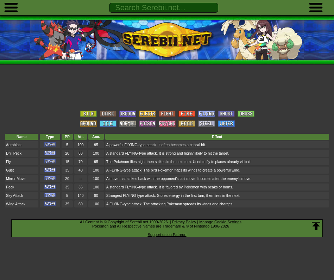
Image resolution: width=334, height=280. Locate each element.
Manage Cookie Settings (220, 222)
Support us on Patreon (166, 234)
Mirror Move (16, 179)
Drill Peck (13, 153)
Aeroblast (13, 145)
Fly (8, 162)
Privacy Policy (184, 222)
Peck (10, 187)
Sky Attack (14, 196)
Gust (10, 170)
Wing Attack (15, 204)
